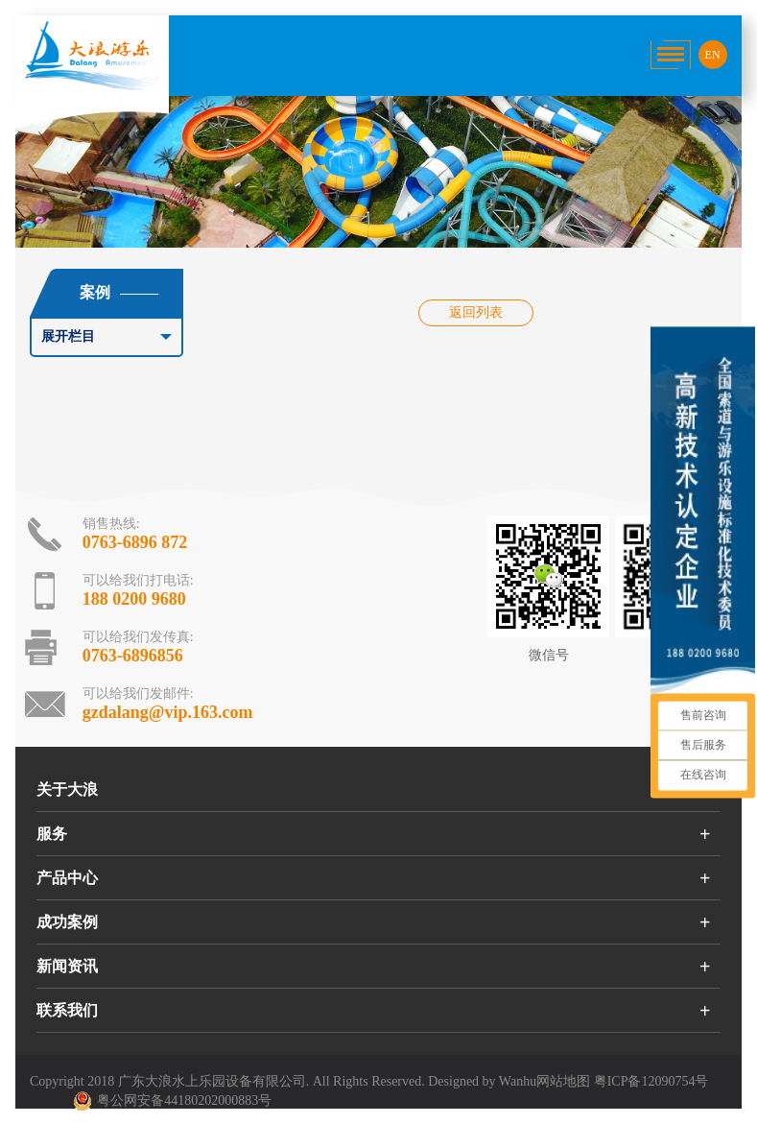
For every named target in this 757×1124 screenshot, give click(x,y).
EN (713, 54)
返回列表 (476, 312)
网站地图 (563, 1081)
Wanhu (517, 1081)
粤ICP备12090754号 (651, 1081)
